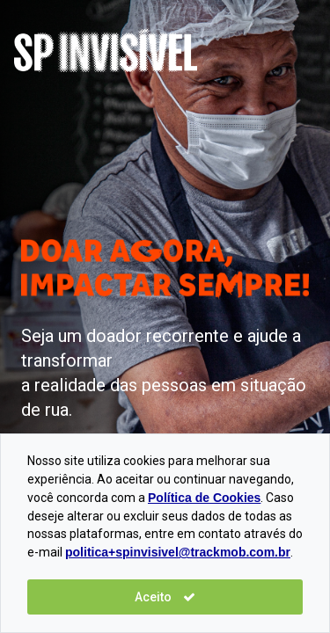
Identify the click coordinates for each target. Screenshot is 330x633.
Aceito (165, 597)
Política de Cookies (204, 498)
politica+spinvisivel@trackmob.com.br (177, 552)
